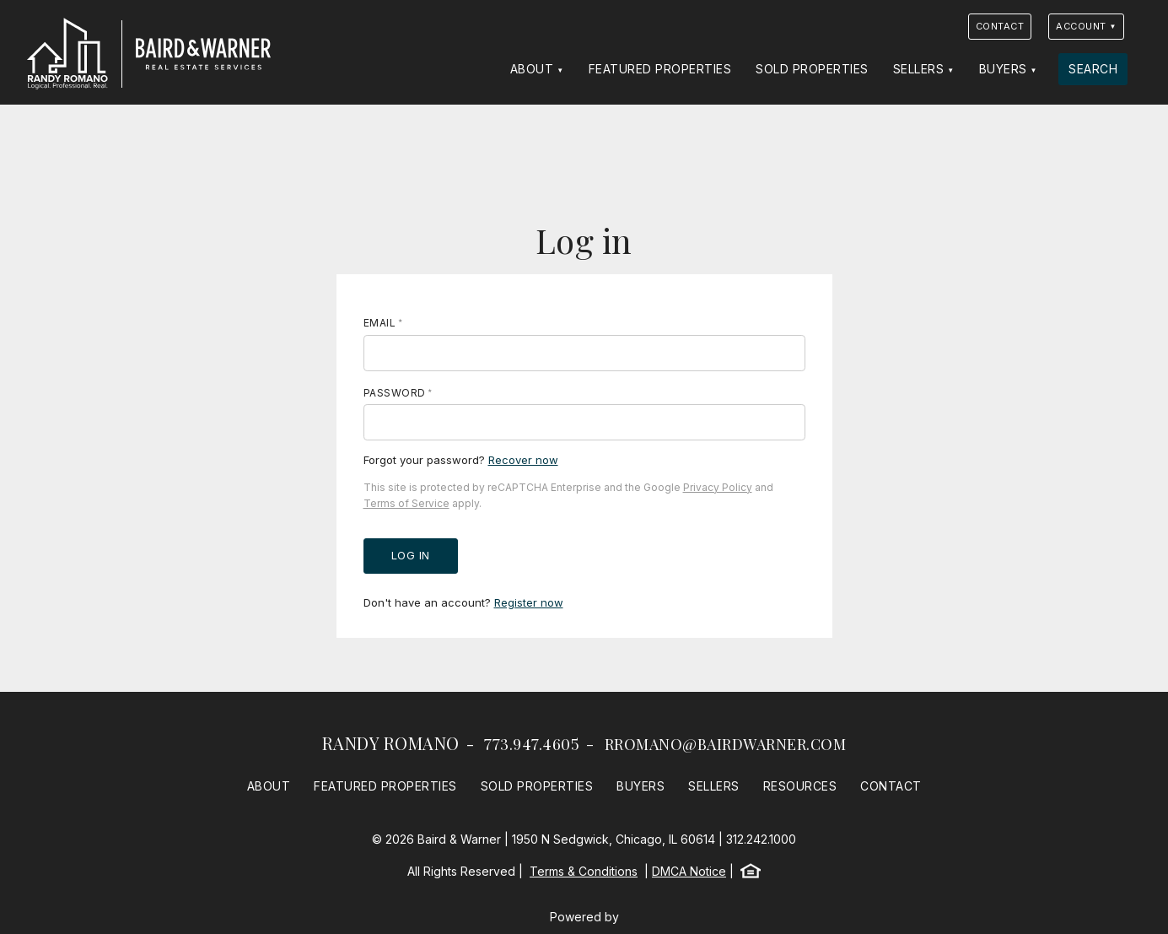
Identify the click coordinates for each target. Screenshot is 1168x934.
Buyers (1003, 69)
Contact (1000, 26)
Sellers (919, 69)
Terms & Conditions (584, 871)
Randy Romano (391, 743)
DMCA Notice (689, 871)
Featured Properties (660, 69)
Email (379, 322)
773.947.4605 (531, 744)
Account (1081, 26)
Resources (800, 786)
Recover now (523, 460)
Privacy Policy (717, 487)
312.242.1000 (761, 839)
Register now (528, 602)
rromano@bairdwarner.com (726, 744)
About (532, 69)
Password (394, 392)
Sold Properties (812, 69)
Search (1092, 69)
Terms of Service (406, 503)
